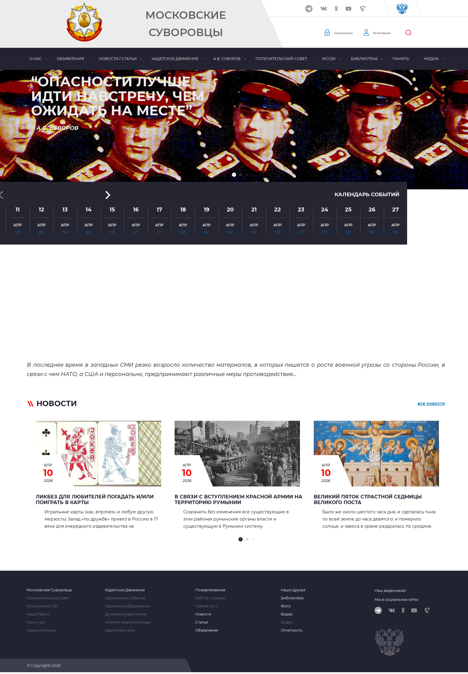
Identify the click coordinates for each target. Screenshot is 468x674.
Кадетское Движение (125, 590)
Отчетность (291, 630)
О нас (36, 58)
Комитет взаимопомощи (127, 622)
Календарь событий (365, 123)
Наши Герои (38, 614)
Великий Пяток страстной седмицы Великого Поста (368, 499)
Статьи (201, 622)
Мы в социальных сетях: (397, 599)
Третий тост (206, 606)
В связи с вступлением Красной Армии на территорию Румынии (238, 499)
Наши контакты (41, 630)
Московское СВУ (43, 606)
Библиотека (364, 58)
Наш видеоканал (390, 590)
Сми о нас (36, 622)
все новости (431, 404)
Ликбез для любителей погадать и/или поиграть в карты (95, 499)
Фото (286, 606)
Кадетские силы (120, 630)
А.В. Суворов (227, 58)
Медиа (431, 58)
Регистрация (395, 33)
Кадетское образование (127, 606)
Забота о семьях (210, 598)
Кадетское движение (175, 58)
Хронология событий (125, 598)
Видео (287, 614)
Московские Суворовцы (185, 24)
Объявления (70, 58)
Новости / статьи (118, 58)
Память (400, 58)
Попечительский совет (281, 58)
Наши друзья (293, 590)
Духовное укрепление (126, 614)
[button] (234, 175)
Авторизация (347, 33)
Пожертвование (210, 590)
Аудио (287, 622)
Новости (203, 614)
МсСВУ (329, 58)
